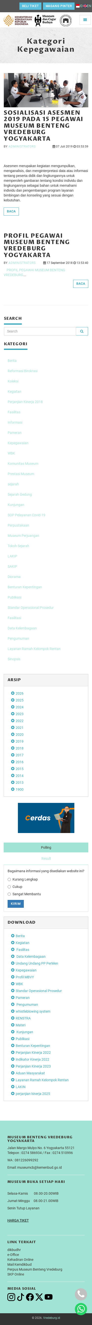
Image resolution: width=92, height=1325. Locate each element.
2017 (20, 755)
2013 (20, 783)
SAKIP (12, 566)
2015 (20, 769)
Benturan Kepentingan (25, 587)
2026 (20, 693)
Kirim (16, 904)
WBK (11, 453)
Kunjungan (16, 505)
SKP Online (15, 1274)
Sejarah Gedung (20, 494)
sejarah (13, 484)
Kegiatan (14, 391)
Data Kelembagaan (22, 628)
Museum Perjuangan (23, 536)
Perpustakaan (18, 525)
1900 (20, 789)
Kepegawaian (18, 443)
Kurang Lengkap (23, 879)
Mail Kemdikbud (19, 1264)
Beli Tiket (30, 6)
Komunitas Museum (23, 464)
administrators (22, 146)
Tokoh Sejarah (18, 546)
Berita (12, 361)
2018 (20, 748)
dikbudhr (14, 1250)
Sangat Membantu (24, 894)
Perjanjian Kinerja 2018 (25, 402)
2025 (20, 700)
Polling (46, 847)
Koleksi (13, 381)
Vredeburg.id (51, 1318)
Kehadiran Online (20, 1260)
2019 (20, 741)
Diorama (14, 577)
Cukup (15, 887)
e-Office (13, 1255)
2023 (20, 714)
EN (87, 6)
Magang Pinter (59, 6)
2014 (20, 776)
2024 (20, 707)
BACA (11, 211)
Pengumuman (18, 638)
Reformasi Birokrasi (23, 371)
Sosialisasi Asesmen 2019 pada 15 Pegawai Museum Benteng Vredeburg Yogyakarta (43, 126)
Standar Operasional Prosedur (31, 608)
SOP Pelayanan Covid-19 (26, 515)
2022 (20, 721)
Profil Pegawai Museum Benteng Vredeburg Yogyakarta (37, 245)
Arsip (14, 680)
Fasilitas (14, 412)
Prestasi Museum (21, 474)
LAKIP (12, 556)
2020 (20, 734)
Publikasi (14, 597)
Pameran (15, 433)
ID (79, 6)
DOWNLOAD (22, 922)
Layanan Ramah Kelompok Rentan (34, 649)
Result (46, 858)
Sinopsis (14, 659)
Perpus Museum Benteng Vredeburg (34, 1269)
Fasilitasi (14, 618)
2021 (20, 728)
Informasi (15, 422)
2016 (20, 762)
